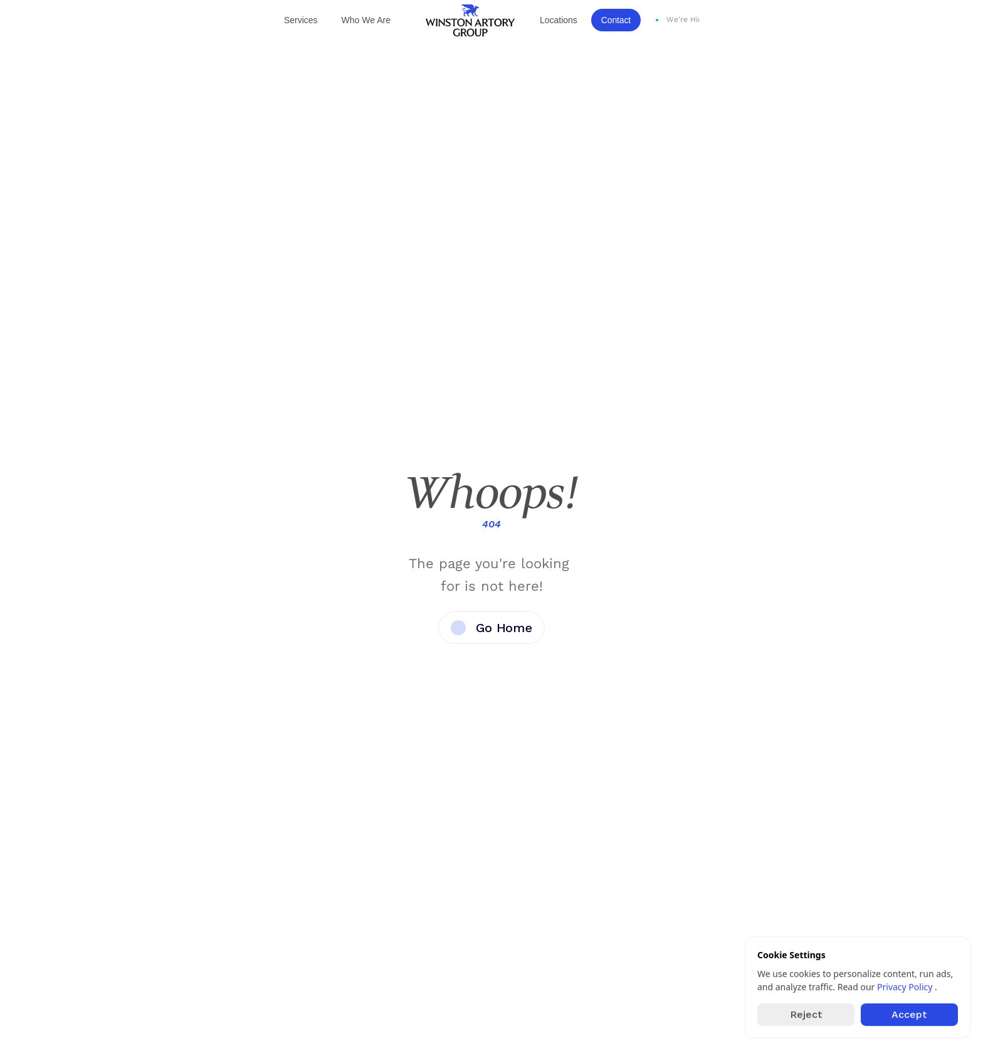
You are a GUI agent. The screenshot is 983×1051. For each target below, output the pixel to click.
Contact (616, 20)
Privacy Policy (906, 987)
